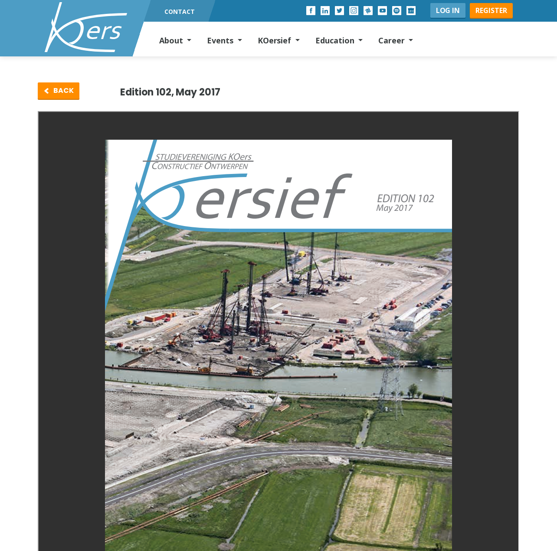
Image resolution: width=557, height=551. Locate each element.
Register (491, 10)
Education (336, 40)
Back (63, 90)
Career (392, 40)
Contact (179, 11)
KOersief (276, 40)
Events (221, 40)
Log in (448, 10)
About (172, 40)
